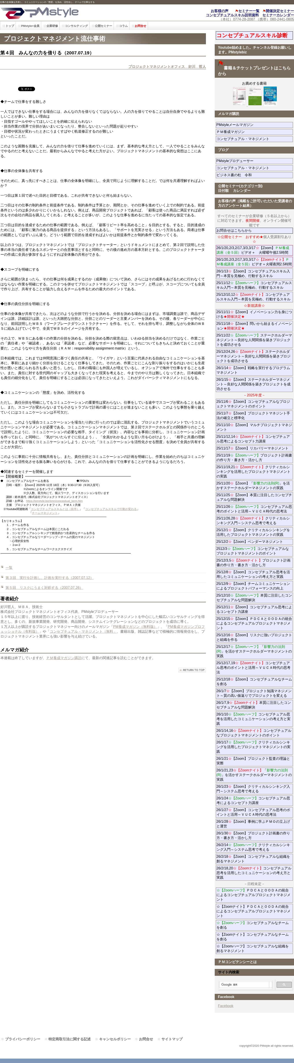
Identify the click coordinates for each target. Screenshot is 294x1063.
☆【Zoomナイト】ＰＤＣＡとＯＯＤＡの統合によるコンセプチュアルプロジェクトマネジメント (253, 911)
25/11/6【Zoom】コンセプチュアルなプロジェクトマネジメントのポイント (253, 404)
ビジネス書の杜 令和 (241, 175)
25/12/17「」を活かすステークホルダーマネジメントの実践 (254, 651)
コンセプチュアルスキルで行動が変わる (111, 509)
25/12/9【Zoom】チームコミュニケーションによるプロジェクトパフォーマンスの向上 (253, 586)
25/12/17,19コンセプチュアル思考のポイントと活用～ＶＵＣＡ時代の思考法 (253, 667)
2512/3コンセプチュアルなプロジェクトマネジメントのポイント (252, 551)
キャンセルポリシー (115, 1039)
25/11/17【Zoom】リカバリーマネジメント (254, 448)
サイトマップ (172, 1039)
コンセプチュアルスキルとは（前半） (55, 509)
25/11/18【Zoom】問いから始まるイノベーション (254, 326)
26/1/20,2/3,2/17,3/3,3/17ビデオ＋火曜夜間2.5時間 (254, 262)
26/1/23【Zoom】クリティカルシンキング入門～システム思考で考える (253, 789)
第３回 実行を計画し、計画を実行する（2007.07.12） (50, 578)
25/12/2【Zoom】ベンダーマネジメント (254, 542)
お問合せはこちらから (234, 230)
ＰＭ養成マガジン (254, 132)
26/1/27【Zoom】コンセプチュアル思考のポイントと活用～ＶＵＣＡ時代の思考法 (253, 812)
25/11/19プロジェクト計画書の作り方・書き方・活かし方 (254, 457)
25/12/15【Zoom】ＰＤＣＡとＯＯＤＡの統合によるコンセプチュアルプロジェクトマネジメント (254, 623)
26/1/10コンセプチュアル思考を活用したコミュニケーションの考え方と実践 (253, 718)
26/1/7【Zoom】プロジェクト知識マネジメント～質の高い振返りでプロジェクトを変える (254, 693)
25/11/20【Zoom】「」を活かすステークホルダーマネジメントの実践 (253, 485)
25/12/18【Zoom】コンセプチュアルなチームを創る (254, 681)
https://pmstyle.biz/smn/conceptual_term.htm (54, 501)
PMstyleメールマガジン (250, 125)
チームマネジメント (45, 513)
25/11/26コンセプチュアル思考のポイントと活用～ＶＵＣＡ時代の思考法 (254, 509)
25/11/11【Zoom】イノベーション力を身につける (254, 314)
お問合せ (146, 1039)
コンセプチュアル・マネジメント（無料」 (83, 631)
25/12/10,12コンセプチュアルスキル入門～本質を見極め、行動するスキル (253, 297)
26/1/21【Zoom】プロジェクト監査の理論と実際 (253, 761)
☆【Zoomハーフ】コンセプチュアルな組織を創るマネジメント (252, 948)
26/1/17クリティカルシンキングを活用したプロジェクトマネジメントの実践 (253, 746)
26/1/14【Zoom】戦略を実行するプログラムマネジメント (253, 370)
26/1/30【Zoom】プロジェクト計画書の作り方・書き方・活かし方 (253, 835)
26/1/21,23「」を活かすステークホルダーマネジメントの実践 (254, 774)
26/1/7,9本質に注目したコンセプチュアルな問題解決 (253, 705)
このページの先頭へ (192, 670)
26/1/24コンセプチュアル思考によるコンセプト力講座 (253, 800)
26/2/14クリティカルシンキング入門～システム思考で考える (253, 847)
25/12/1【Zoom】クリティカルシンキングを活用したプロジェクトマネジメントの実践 (253, 532)
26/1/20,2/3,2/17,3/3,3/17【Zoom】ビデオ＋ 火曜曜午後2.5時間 (252, 250)
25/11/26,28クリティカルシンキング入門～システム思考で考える (253, 520)
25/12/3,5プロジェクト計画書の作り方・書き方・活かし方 (253, 562)
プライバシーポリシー (22, 1039)
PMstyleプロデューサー (250, 161)
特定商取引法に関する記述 (69, 1039)
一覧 (9, 567)
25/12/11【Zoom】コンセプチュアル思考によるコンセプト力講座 (254, 609)
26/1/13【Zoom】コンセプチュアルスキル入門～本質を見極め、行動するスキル (253, 273)
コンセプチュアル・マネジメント (254, 139)
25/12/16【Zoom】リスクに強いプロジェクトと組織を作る (254, 637)
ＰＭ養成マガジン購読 (63, 658)
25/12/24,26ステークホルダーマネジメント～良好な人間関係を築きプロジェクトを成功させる (253, 356)
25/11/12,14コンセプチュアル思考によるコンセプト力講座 (253, 439)
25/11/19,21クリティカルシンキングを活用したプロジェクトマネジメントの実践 (253, 471)
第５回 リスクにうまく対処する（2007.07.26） (44, 588)
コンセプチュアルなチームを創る (252, 925)
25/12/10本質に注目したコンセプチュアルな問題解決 (254, 597)
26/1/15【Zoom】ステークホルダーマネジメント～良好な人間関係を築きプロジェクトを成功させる (253, 384)
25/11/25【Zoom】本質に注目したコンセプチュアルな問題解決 (254, 497)
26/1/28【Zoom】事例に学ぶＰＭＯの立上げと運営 (253, 824)
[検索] (244, 985)
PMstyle (66, 12)
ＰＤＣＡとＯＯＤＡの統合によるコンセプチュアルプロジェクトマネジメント (253, 894)
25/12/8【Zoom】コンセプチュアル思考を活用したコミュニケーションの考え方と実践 (253, 574)
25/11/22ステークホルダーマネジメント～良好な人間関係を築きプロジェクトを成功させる (254, 339)
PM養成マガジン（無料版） (135, 627)
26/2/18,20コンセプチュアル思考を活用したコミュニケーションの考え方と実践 (254, 872)
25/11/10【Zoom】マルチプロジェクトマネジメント (254, 427)
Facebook (225, 1006)
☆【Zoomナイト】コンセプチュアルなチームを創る (252, 937)
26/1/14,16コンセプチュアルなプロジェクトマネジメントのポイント (254, 733)
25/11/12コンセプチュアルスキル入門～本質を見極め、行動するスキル (254, 285)
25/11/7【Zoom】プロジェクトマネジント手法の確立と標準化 (253, 415)
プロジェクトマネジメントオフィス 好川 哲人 (167, 66)
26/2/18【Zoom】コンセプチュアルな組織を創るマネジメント (253, 859)
